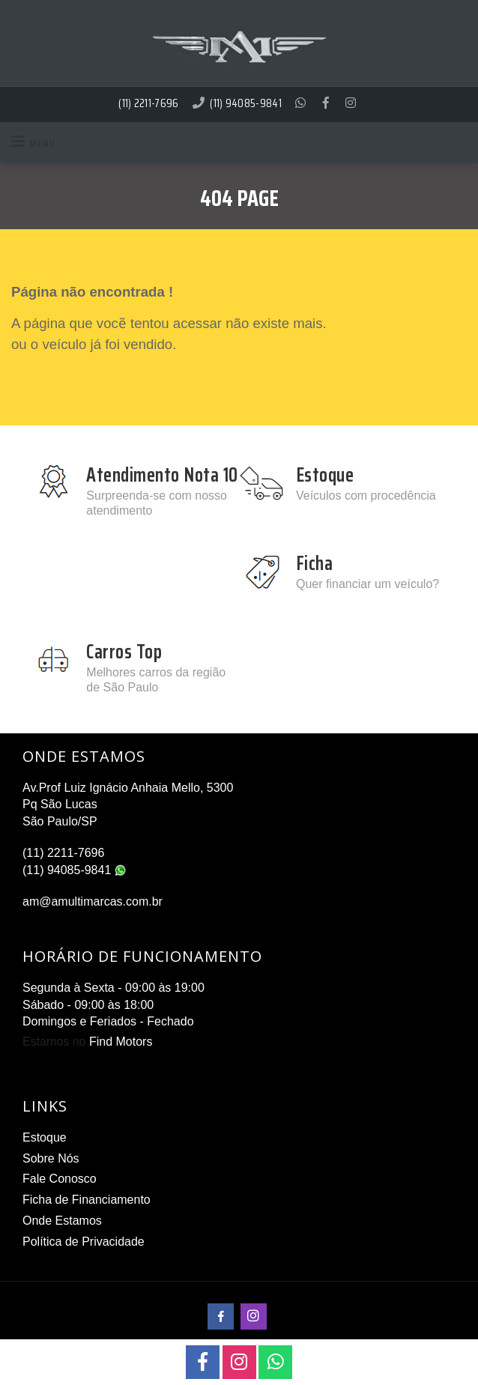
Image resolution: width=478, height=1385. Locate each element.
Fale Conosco (59, 1178)
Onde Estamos (62, 1220)
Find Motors (120, 1041)
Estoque (44, 1137)
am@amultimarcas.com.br (92, 901)
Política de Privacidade (83, 1241)
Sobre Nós (50, 1158)
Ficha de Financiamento (86, 1199)
